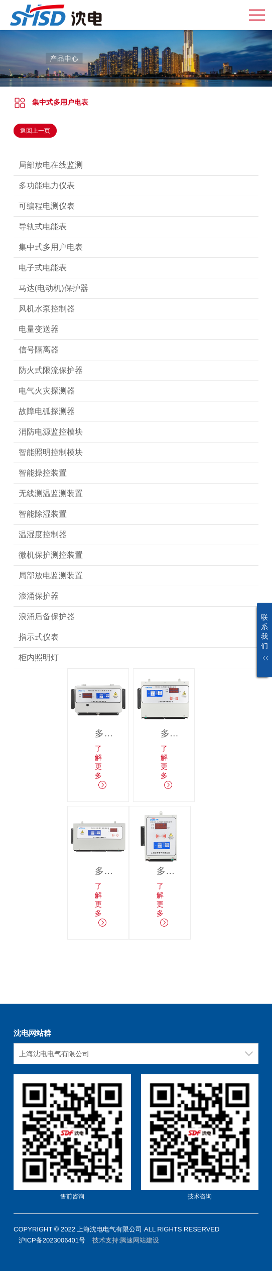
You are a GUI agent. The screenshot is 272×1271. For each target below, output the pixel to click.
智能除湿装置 (43, 514)
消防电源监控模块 (51, 432)
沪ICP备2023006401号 (52, 1240)
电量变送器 (39, 329)
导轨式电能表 (43, 226)
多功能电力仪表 (47, 185)
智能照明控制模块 (51, 452)
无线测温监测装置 (51, 493)
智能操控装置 (43, 473)
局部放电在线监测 (51, 165)
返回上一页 (35, 130)
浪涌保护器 (39, 596)
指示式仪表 (39, 637)
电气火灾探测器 (47, 390)
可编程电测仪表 (47, 206)
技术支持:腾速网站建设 (126, 1240)
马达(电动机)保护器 (53, 288)
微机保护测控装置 (51, 555)
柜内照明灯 (39, 657)
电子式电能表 (43, 267)
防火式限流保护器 (51, 370)
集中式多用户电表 (60, 102)
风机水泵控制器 (47, 308)
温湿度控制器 (43, 534)
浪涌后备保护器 (47, 616)
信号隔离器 (39, 349)
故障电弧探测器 (47, 411)
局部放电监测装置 (51, 575)
